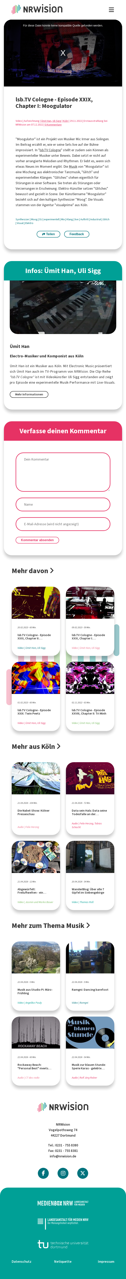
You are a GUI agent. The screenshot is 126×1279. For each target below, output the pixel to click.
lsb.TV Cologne (50, 150)
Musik (73, 166)
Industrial (96, 219)
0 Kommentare (53, 125)
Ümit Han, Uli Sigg (51, 121)
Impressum (106, 1261)
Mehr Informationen (29, 394)
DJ (41, 219)
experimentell (52, 219)
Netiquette (63, 1261)
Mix (63, 219)
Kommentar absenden (37, 540)
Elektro (29, 223)
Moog (34, 219)
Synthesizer (23, 219)
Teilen (48, 234)
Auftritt (84, 219)
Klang (70, 219)
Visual (20, 223)
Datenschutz (21, 1261)
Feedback (76, 234)
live (77, 219)
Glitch (106, 219)
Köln (65, 121)
